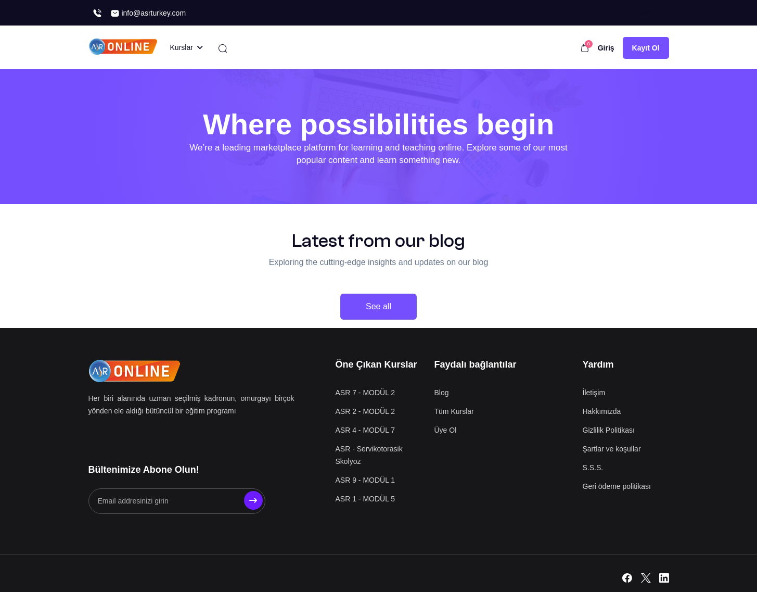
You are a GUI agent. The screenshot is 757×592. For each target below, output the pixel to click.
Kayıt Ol (646, 48)
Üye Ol (445, 430)
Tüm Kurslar (454, 411)
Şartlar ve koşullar (612, 449)
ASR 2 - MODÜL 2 (365, 411)
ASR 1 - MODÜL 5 (365, 499)
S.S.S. (593, 467)
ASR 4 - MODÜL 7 (365, 430)
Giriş (606, 48)
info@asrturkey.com (148, 13)
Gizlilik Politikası (609, 430)
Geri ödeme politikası (617, 486)
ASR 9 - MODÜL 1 (365, 480)
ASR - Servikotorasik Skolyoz (369, 455)
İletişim (594, 392)
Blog (441, 392)
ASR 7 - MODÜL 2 (365, 392)
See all (378, 306)
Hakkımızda (602, 411)
